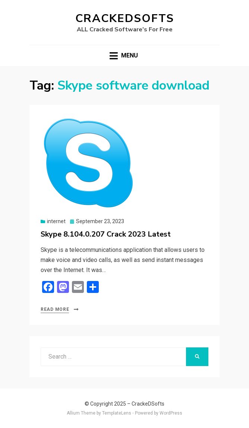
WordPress (171, 413)
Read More (55, 309)
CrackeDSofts (124, 18)
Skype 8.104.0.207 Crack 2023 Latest (106, 234)
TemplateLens (116, 413)
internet (56, 221)
